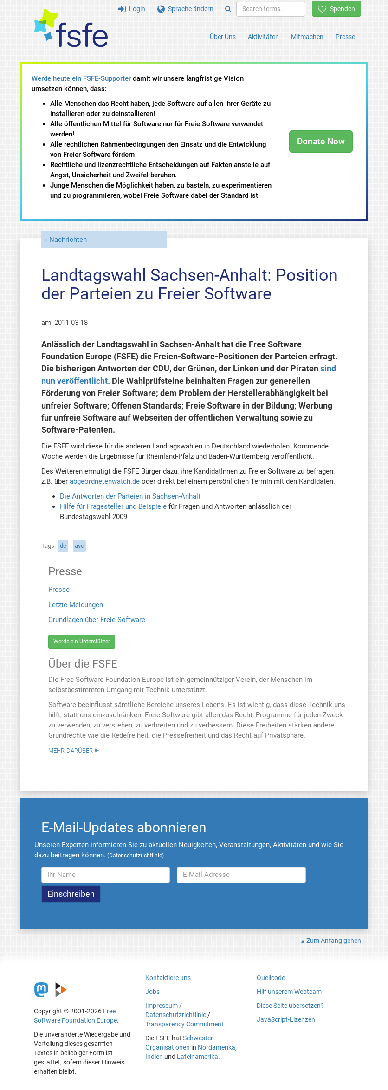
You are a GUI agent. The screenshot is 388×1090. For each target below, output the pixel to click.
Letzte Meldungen (75, 605)
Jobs (152, 991)
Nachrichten (68, 239)
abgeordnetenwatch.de (105, 481)
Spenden (336, 9)
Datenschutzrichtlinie (175, 1015)
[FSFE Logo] (71, 28)
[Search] (228, 8)
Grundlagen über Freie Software (96, 620)
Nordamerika (216, 1047)
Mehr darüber (70, 750)
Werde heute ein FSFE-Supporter (81, 78)
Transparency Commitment (184, 1024)
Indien (154, 1056)
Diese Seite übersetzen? (290, 1005)
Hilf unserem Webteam (289, 991)
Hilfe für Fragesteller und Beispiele (113, 506)
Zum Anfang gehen (333, 940)
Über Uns (223, 36)
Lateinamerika (197, 1056)
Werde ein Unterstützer (81, 641)
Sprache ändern (185, 9)
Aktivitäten (263, 36)
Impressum (161, 1005)
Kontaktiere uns (168, 977)
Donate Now (321, 141)
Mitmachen (307, 36)
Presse (345, 36)
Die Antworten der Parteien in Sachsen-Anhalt (130, 496)
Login (131, 9)
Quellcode (271, 977)
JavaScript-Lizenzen (286, 1019)
